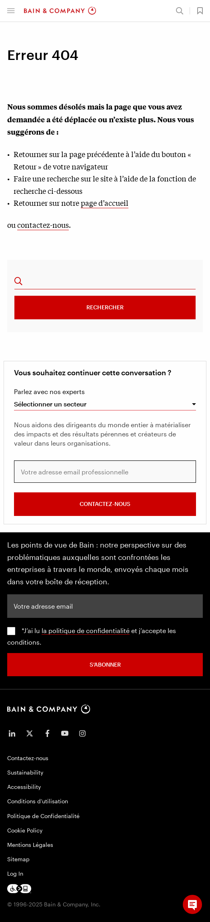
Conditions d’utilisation (37, 801)
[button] (10, 10)
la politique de (64, 630)
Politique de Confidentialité (43, 815)
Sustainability (25, 772)
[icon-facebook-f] (47, 733)
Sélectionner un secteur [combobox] (50, 404)
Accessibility (24, 786)
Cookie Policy (24, 830)
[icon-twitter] (29, 733)
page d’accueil (104, 202)
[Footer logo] (19, 888)
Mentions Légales (30, 844)
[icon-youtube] (65, 733)
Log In (15, 873)
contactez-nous (43, 224)
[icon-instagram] (82, 733)
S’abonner (105, 664)
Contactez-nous (105, 503)
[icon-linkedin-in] (12, 733)
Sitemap (18, 859)
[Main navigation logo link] (60, 11)
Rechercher (105, 307)
